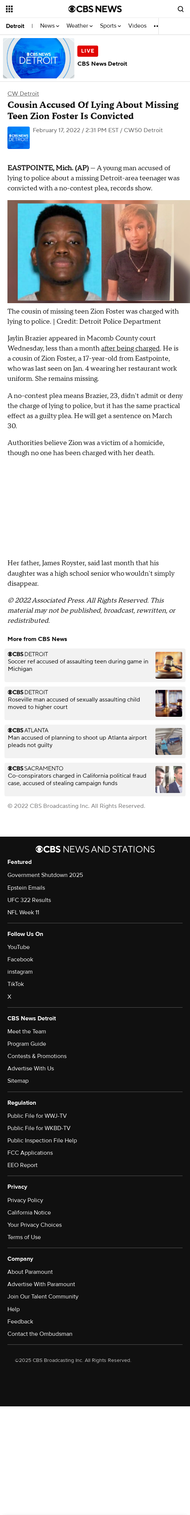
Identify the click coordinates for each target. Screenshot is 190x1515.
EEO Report (22, 1165)
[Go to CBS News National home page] (95, 9)
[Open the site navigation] (35, 9)
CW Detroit (23, 94)
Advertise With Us (30, 1068)
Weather (80, 25)
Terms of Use (24, 1237)
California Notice (29, 1213)
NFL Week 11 (23, 912)
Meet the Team (26, 1032)
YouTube (18, 947)
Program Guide (26, 1044)
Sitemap (18, 1081)
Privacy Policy (25, 1200)
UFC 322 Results (29, 900)
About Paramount (30, 1272)
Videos (137, 25)
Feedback (20, 1322)
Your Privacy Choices (34, 1225)
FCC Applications (30, 1153)
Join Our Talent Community (42, 1297)
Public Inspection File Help (42, 1141)
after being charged (130, 348)
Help (13, 1309)
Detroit (15, 26)
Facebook (20, 959)
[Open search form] (180, 9)
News (49, 25)
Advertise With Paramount (41, 1284)
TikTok (15, 984)
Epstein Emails (26, 888)
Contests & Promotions (37, 1056)
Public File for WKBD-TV (39, 1128)
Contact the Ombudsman (40, 1334)
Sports (110, 25)
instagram (20, 972)
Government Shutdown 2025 (45, 875)
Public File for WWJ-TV (37, 1116)
